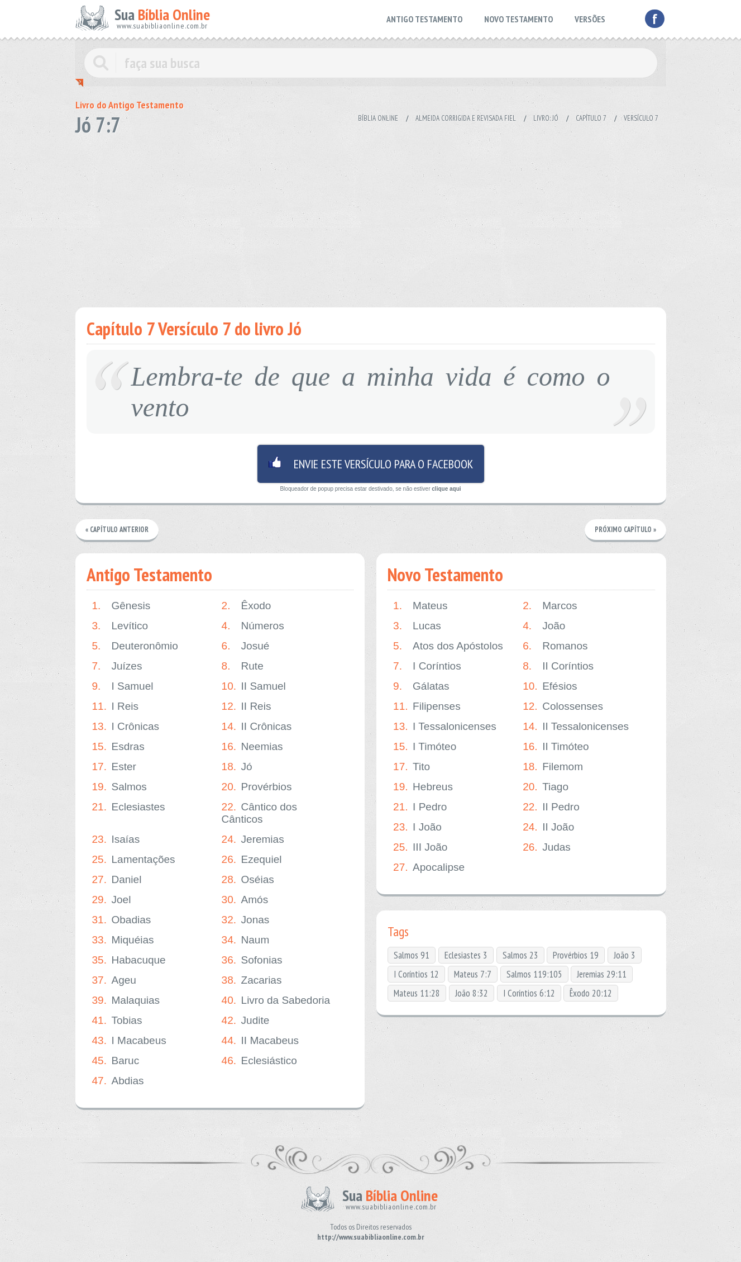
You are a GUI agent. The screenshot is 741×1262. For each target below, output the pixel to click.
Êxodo (246, 606)
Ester (114, 767)
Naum (246, 940)
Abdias (118, 1081)
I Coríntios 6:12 (529, 993)
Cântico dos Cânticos (259, 813)
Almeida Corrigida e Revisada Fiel (465, 118)
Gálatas (421, 686)
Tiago (545, 787)
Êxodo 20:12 (591, 993)
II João (548, 827)
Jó (237, 767)
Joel (111, 900)
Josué (246, 646)
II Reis (246, 706)
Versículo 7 (641, 118)
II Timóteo (556, 747)
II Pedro (551, 807)
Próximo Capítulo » (625, 529)
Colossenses (563, 706)
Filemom (553, 767)
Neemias (252, 747)
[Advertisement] (370, 218)
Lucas (417, 626)
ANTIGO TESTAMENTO (424, 19)
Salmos (119, 787)
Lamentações (133, 859)
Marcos (550, 606)
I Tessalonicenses (444, 726)
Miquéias (123, 940)
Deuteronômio (135, 646)
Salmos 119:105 (534, 974)
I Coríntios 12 (416, 974)
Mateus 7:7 (472, 974)
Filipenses (427, 706)
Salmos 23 (520, 955)
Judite (246, 1020)
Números (253, 626)
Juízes (117, 666)
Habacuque (129, 960)
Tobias (117, 1020)
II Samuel (254, 686)
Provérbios (257, 787)
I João (417, 827)
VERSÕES (590, 19)
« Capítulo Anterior (118, 529)
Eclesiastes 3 (465, 955)
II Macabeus (260, 1041)
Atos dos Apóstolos (448, 646)
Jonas (246, 920)
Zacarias (252, 980)
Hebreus (423, 787)
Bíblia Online (378, 118)
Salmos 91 (411, 955)
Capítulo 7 (591, 118)
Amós (245, 900)
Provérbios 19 (576, 955)
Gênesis (121, 606)
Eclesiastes (128, 807)
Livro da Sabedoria (276, 1000)
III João (420, 847)
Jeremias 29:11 (602, 974)
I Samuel (123, 686)
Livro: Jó (545, 118)
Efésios (550, 686)
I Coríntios (427, 666)
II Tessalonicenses (576, 726)
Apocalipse (429, 867)
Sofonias (252, 960)
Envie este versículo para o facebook (371, 464)
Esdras (118, 747)
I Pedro (420, 807)
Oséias (248, 880)
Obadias (121, 920)
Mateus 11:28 (417, 993)
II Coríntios (558, 666)
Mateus (420, 606)
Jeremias (253, 839)
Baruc (116, 1061)
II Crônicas (257, 726)
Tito (411, 767)
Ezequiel (252, 859)
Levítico (120, 626)
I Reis (115, 706)
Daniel (117, 880)
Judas (547, 847)
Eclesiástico (259, 1061)
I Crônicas (126, 726)
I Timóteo (424, 747)
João (544, 626)
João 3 (624, 955)
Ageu (114, 980)
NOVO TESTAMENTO (518, 19)
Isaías (116, 839)
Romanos (555, 646)
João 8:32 (471, 993)
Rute (243, 666)
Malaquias (126, 1000)
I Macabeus (129, 1041)
